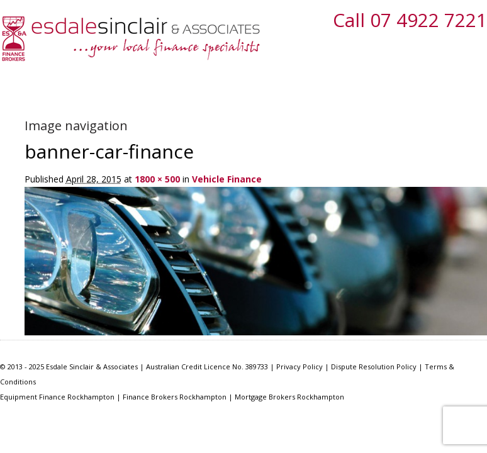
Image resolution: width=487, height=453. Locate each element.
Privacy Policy (299, 366)
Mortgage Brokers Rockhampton (289, 396)
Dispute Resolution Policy (374, 366)
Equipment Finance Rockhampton (57, 396)
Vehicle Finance (227, 179)
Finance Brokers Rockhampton (175, 396)
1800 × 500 (157, 179)
